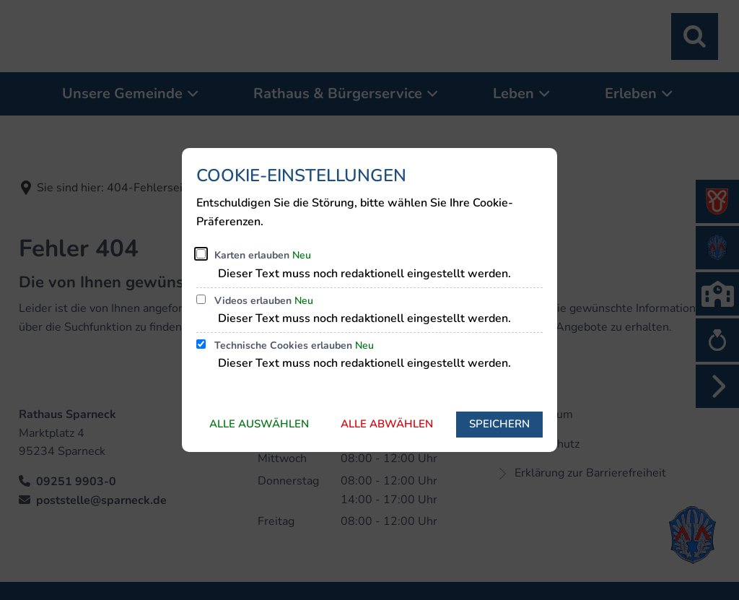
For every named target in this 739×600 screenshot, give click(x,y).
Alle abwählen (387, 424)
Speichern (499, 424)
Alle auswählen (259, 424)
